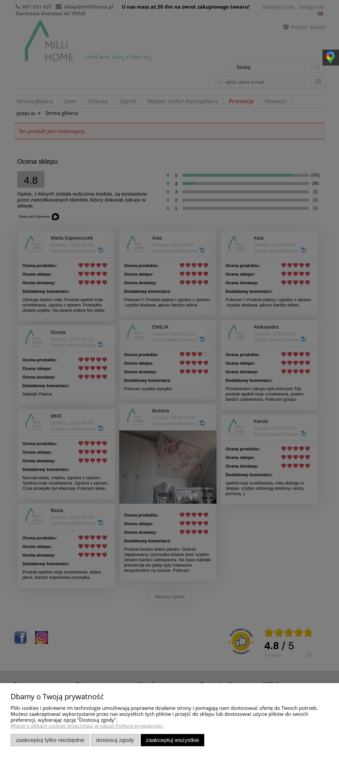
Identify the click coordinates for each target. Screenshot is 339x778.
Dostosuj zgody (115, 740)
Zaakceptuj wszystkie (172, 740)
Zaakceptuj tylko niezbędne (50, 740)
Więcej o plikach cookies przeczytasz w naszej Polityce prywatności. (87, 725)
